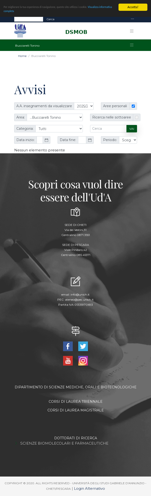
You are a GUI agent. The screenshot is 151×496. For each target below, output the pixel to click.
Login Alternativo (89, 488)
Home (22, 56)
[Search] (28, 19)
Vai (131, 128)
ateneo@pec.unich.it (79, 299)
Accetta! (132, 7)
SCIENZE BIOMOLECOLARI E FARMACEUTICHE (64, 443)
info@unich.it (80, 294)
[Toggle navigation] (132, 19)
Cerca (50, 19)
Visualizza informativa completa (25, 12)
